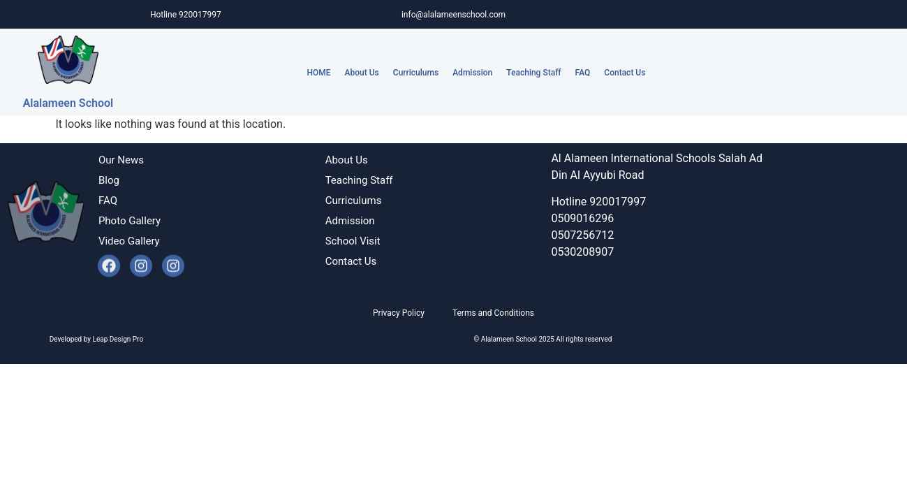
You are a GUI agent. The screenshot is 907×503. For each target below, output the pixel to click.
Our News (121, 160)
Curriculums (415, 73)
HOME (319, 73)
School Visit (353, 241)
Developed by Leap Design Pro (204, 289)
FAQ (583, 73)
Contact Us (624, 73)
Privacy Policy (399, 313)
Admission (472, 73)
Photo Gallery (129, 220)
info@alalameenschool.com (453, 15)
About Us (362, 73)
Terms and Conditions (493, 313)
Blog (108, 180)
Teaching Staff (533, 73)
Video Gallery (129, 241)
